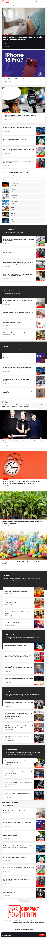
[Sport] (5, 208)
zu (31, 934)
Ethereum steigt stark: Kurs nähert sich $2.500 (14, 139)
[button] (42, 935)
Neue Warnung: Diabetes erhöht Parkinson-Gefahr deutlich (18, 312)
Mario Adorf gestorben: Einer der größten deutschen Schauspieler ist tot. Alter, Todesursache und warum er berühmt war (18, 667)
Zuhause (13, 213)
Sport (12, 207)
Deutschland (40, 156)
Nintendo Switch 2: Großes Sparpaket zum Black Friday (18, 622)
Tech (5, 76)
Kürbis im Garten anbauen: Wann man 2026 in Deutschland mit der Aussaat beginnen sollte (16, 590)
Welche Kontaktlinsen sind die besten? (12, 322)
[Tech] (5, 220)
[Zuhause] (5, 214)
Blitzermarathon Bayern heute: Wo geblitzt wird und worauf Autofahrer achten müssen (17, 761)
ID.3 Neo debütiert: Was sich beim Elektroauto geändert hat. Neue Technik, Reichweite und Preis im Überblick (18, 368)
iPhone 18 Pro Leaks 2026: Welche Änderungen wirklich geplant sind (23, 78)
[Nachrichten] (5, 202)
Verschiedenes (7, 112)
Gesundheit (6, 34)
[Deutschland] (5, 184)
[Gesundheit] (5, 196)
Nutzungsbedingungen (6, 935)
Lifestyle (13, 189)
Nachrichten (40, 144)
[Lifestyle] (5, 190)
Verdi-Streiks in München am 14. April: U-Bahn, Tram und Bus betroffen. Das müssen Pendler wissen (18, 656)
